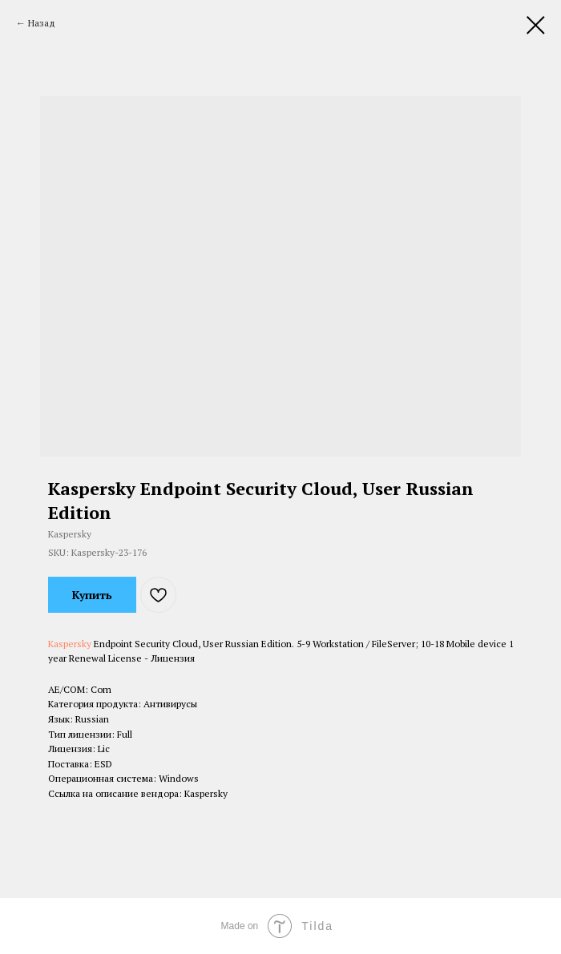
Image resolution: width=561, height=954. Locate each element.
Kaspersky (69, 644)
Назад (41, 23)
